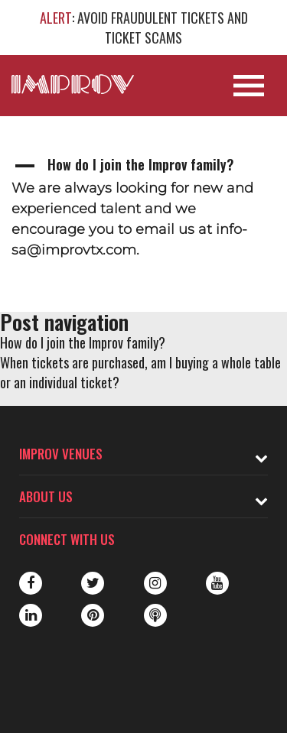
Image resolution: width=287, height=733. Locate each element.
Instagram (155, 583)
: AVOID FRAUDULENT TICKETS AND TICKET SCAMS (144, 27)
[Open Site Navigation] (248, 85)
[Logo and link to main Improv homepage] (72, 84)
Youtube (217, 583)
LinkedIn (30, 615)
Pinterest (92, 615)
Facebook (30, 583)
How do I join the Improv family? (82, 342)
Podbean (155, 615)
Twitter (92, 583)
